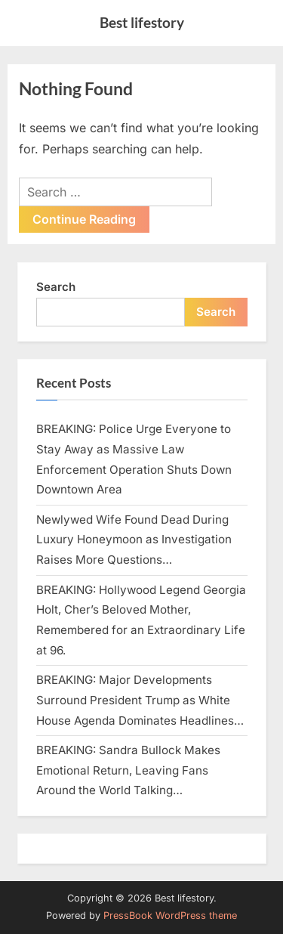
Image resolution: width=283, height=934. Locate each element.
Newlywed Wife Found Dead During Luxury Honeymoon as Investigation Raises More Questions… (134, 539)
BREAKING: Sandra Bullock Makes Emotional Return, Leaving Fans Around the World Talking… (128, 770)
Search (55, 287)
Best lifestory (142, 22)
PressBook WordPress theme (170, 915)
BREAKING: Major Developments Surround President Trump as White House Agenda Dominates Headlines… (140, 700)
